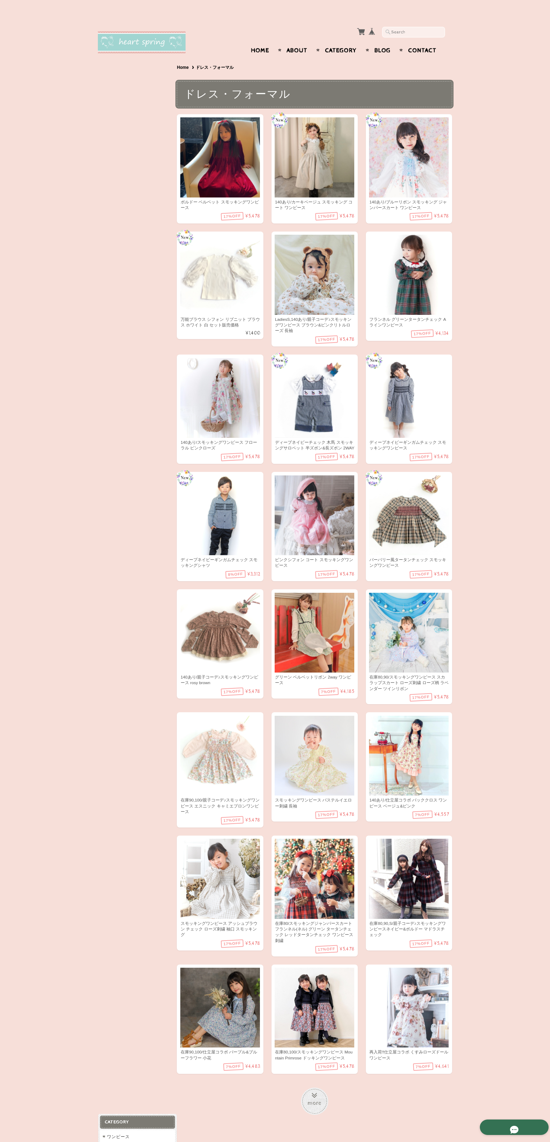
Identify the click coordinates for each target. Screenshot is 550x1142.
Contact (422, 36)
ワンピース (118, 73)
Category (341, 36)
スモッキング (120, 301)
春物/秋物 (116, 198)
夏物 (111, 226)
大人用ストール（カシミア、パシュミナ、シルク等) (136, 284)
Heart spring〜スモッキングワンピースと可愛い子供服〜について (136, 373)
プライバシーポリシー (129, 407)
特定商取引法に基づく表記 (133, 421)
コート (113, 156)
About (297, 36)
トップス (116, 114)
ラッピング (118, 254)
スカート (116, 142)
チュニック (118, 87)
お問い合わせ (121, 393)
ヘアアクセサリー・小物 (132, 240)
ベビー (113, 101)
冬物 (111, 212)
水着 (111, 170)
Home (260, 36)
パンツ (113, 128)
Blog (382, 36)
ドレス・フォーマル (127, 184)
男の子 (113, 315)
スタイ (113, 267)
